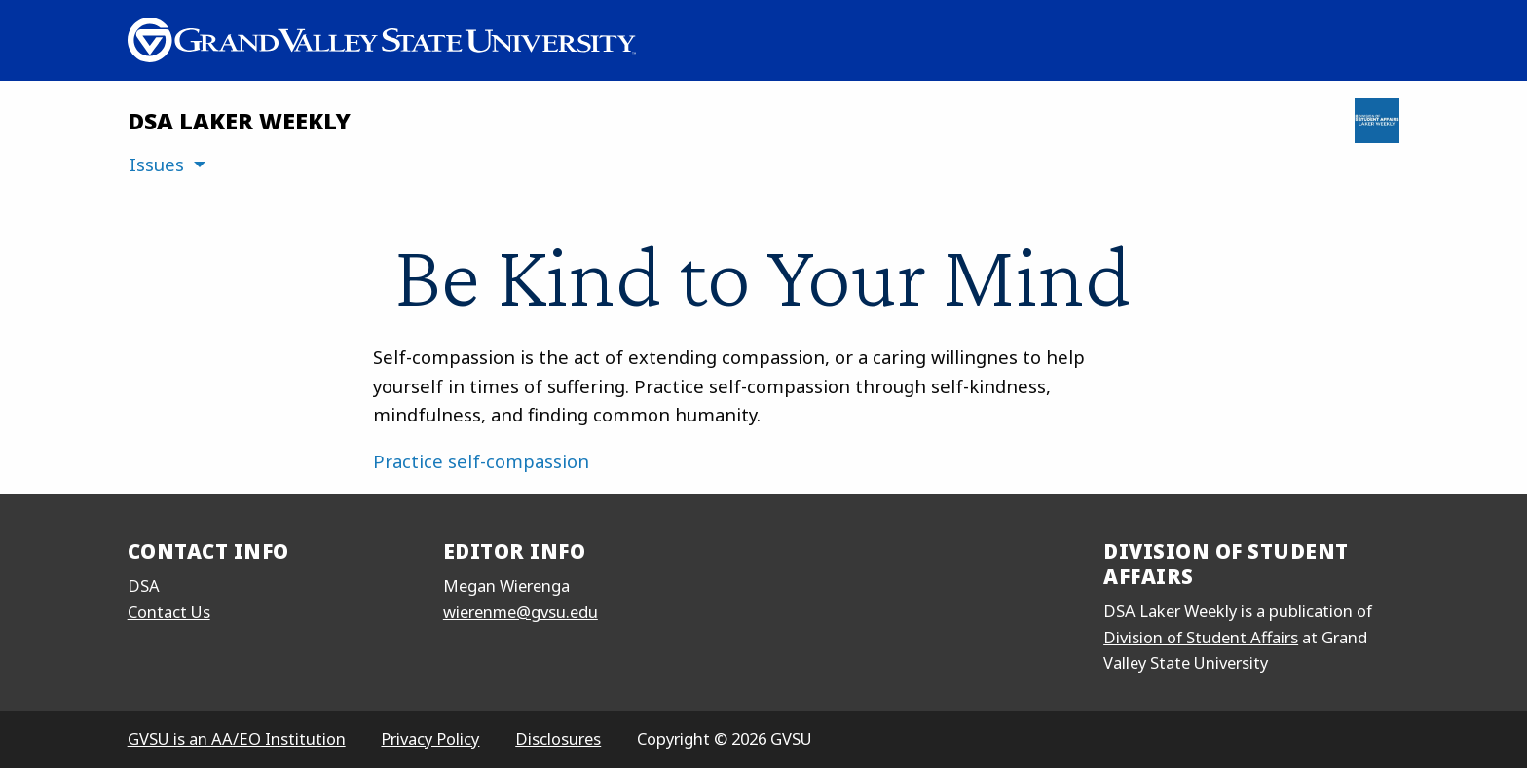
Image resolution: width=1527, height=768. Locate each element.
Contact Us (169, 612)
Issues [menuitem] (157, 164)
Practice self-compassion (481, 461)
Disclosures (558, 738)
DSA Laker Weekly (239, 120)
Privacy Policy (430, 738)
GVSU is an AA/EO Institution (237, 738)
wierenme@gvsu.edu (520, 612)
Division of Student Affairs (1200, 637)
